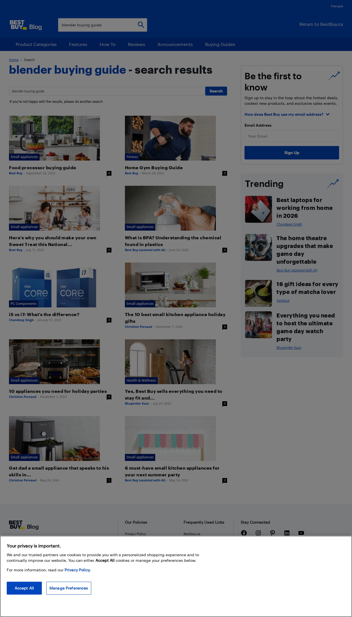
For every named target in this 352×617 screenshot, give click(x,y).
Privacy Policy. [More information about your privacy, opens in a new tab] (78, 569)
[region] (176, 576)
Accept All (24, 588)
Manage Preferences (68, 588)
